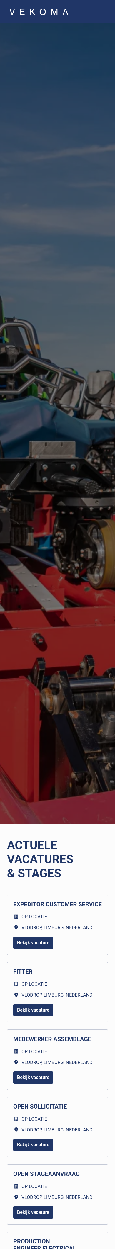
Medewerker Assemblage (52, 1039)
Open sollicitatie (40, 1106)
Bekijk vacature (33, 942)
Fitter (23, 971)
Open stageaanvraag (46, 1173)
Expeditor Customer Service (57, 904)
